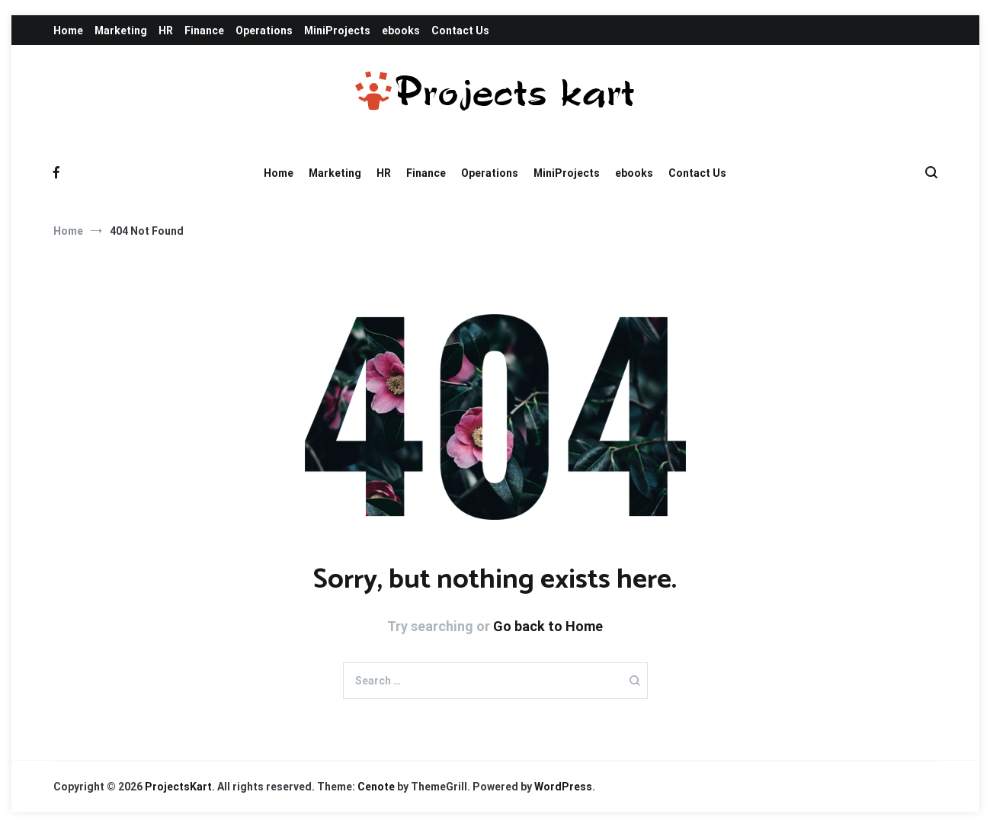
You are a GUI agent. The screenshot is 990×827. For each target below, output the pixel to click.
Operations (264, 30)
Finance (204, 30)
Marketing (121, 30)
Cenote (376, 787)
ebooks (401, 30)
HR (166, 30)
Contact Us (460, 30)
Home (68, 30)
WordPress (563, 787)
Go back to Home (548, 626)
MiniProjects (337, 30)
